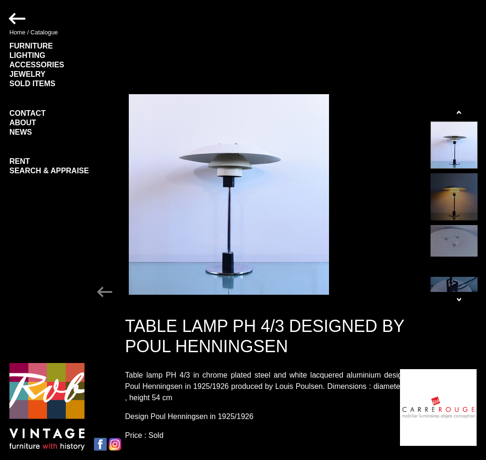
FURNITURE (31, 46)
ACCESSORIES (36, 65)
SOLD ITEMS (32, 84)
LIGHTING (27, 55)
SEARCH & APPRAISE (49, 171)
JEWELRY (27, 74)
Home (17, 32)
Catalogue (44, 32)
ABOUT (22, 123)
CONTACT (27, 113)
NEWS (20, 132)
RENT (19, 161)
